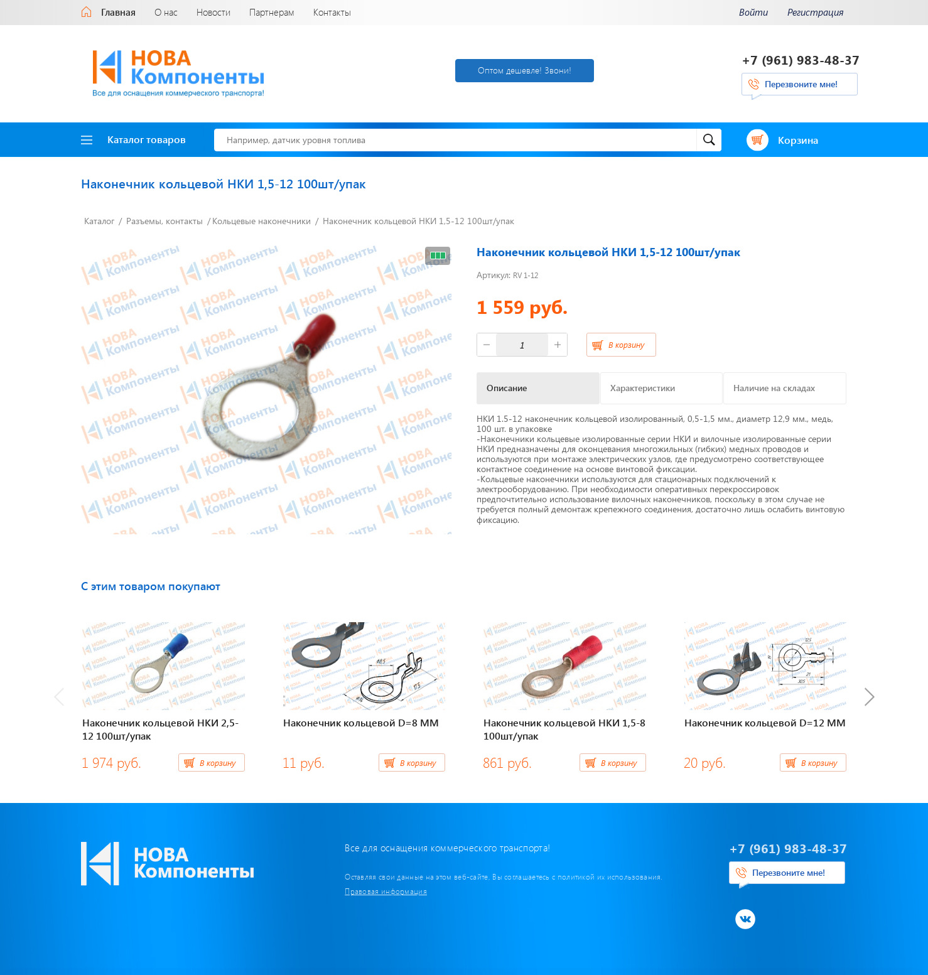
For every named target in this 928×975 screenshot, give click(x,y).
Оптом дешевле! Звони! (524, 70)
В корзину (626, 344)
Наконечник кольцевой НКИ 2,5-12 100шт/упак (160, 729)
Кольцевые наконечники (261, 221)
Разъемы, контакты (164, 221)
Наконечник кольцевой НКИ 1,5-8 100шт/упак (564, 729)
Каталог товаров (133, 139)
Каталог (99, 221)
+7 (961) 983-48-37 (801, 59)
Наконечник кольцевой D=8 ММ (361, 722)
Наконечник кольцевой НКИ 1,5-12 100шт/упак (418, 221)
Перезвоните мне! (801, 84)
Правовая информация (386, 891)
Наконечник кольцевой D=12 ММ (765, 722)
